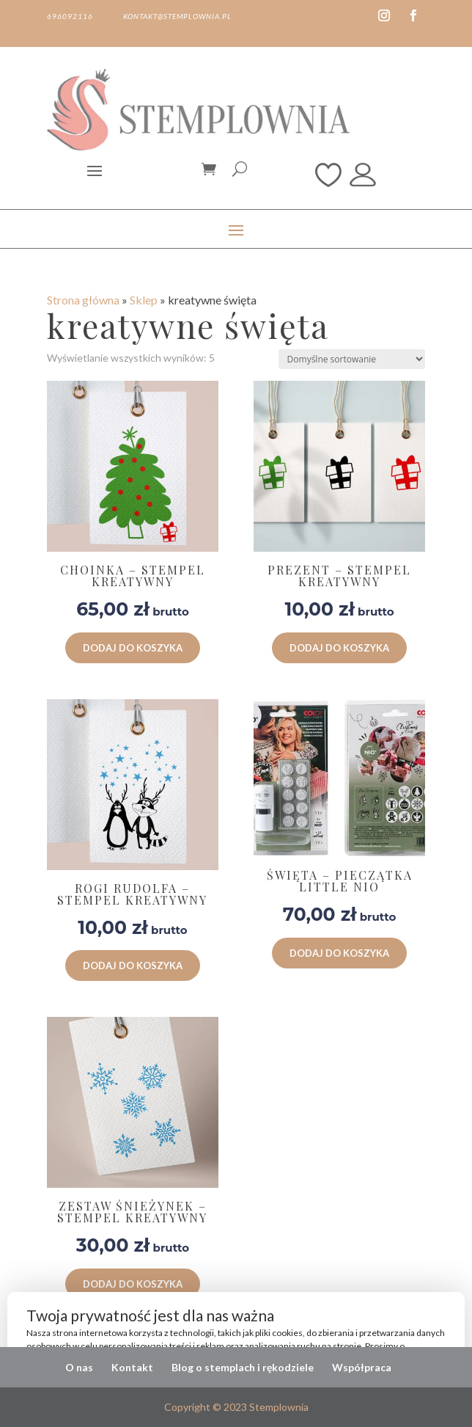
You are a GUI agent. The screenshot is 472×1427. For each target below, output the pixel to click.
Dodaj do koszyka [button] (132, 648)
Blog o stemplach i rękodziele (243, 1367)
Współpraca (361, 1367)
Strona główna (83, 300)
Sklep (144, 300)
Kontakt (132, 1367)
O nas (79, 1367)
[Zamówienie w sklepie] (352, 359)
